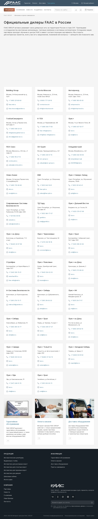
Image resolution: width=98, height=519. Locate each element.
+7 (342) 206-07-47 (45, 327)
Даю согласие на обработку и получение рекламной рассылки (73, 506)
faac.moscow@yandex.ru (15, 108)
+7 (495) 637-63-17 (75, 126)
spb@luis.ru (73, 193)
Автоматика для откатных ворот (15, 467)
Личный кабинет (87, 3)
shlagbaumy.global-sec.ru (15, 133)
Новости (29, 10)
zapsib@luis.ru (74, 363)
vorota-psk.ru (11, 161)
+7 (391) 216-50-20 (44, 300)
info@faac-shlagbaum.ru (46, 135)
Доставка (42, 3)
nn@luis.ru (72, 308)
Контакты (47, 10)
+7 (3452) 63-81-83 (75, 355)
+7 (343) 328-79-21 (13, 272)
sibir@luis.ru (42, 308)
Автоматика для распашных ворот (16, 464)
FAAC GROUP (8, 15)
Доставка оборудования (59, 464)
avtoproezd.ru (74, 104)
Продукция (9, 9)
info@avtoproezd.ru (76, 108)
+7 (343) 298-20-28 (76, 244)
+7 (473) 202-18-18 (44, 242)
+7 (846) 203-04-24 (14, 357)
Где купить (51, 3)
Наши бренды (8, 498)
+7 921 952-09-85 (13, 216)
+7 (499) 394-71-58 (45, 126)
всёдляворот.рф (75, 159)
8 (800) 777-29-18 (44, 100)
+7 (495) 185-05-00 (75, 100)
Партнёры (7, 489)
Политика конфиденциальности (53, 515)
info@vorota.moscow (45, 108)
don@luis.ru (11, 252)
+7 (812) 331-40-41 (75, 185)
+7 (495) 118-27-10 (13, 157)
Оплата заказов (56, 461)
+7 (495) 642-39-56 (76, 155)
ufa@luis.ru (11, 391)
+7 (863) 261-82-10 (75, 329)
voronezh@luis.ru (44, 250)
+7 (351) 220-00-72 (44, 383)
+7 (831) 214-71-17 (75, 300)
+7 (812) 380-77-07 (45, 213)
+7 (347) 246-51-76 (13, 383)
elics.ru (9, 189)
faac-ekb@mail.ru (13, 280)
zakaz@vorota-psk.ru (14, 165)
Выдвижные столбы (11, 461)
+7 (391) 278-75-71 (13, 300)
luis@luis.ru (73, 135)
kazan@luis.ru (43, 280)
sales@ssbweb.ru (13, 224)
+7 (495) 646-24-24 (14, 128)
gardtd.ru (41, 217)
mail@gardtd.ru (43, 221)
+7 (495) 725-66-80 (14, 185)
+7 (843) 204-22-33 (45, 272)
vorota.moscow (43, 104)
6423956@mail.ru (75, 163)
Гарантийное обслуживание (60, 458)
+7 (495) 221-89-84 (13, 100)
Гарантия (27, 3)
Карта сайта (90, 515)
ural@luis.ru (73, 252)
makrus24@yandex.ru (14, 304)
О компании (20, 10)
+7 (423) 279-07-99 (76, 211)
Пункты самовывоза (58, 467)
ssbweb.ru (10, 220)
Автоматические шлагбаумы (14, 458)
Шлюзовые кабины (10, 476)
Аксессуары (8, 479)
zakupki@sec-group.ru (45, 163)
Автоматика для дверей (12, 473)
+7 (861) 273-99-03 (75, 270)
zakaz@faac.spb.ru (44, 193)
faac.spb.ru (42, 189)
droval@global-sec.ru (14, 137)
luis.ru (71, 131)
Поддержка (38, 10)
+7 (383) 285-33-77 (13, 327)
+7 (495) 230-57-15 (44, 155)
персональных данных (78, 506)
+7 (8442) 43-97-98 (14, 244)
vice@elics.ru (11, 193)
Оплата (34, 3)
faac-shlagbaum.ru (44, 131)
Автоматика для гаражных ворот (15, 470)
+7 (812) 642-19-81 (44, 185)
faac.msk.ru (11, 104)
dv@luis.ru (72, 219)
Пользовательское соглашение (75, 515)
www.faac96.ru (12, 276)
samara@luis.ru (12, 365)
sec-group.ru (42, 159)
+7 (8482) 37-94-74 (45, 357)
